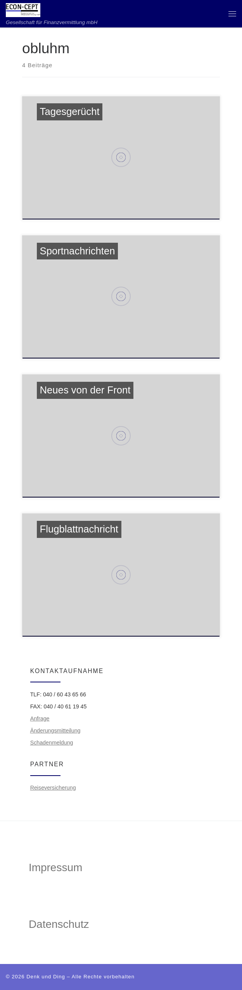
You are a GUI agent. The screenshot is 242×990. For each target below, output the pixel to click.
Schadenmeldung (51, 742)
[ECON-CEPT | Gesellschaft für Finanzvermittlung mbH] (23, 9)
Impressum (55, 867)
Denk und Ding (45, 977)
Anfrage (40, 718)
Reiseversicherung (53, 788)
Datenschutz (59, 924)
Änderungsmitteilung (55, 730)
